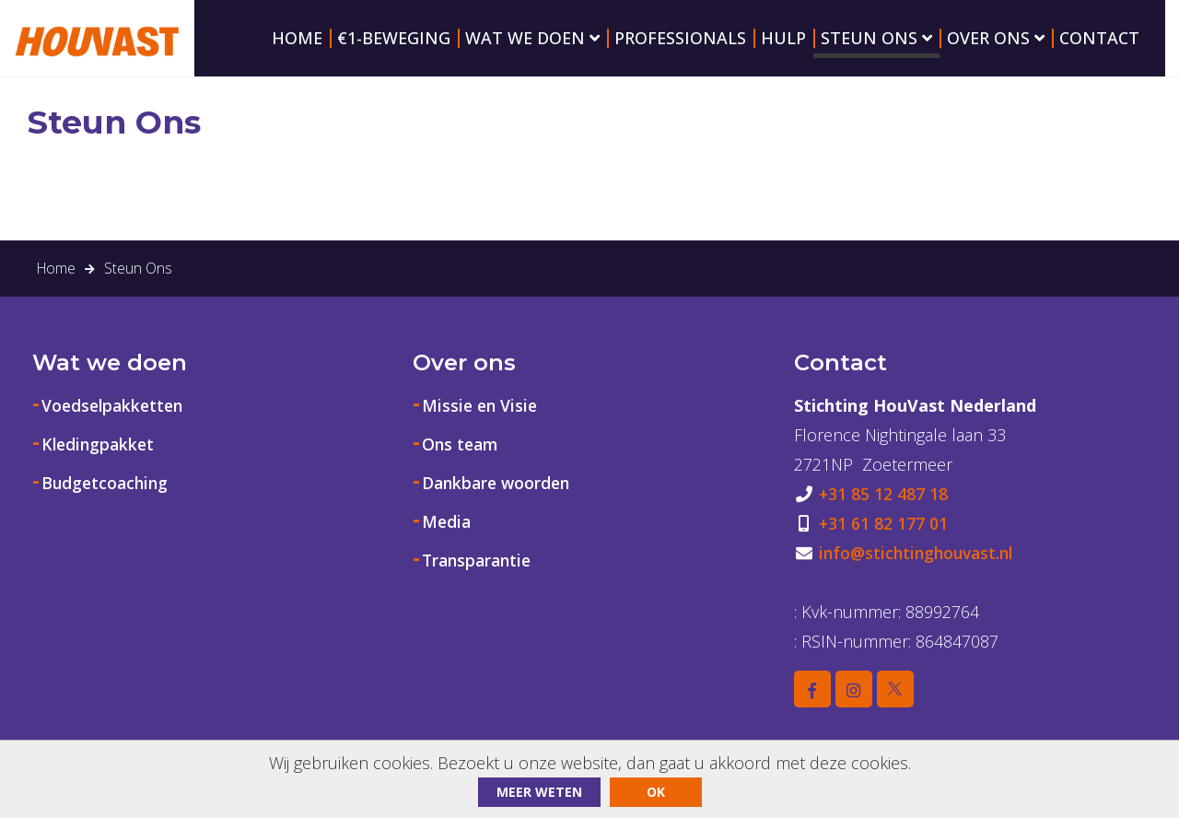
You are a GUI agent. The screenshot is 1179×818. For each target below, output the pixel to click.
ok (656, 791)
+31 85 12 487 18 (884, 514)
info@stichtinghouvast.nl (920, 573)
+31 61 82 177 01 (884, 543)
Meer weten (539, 791)
